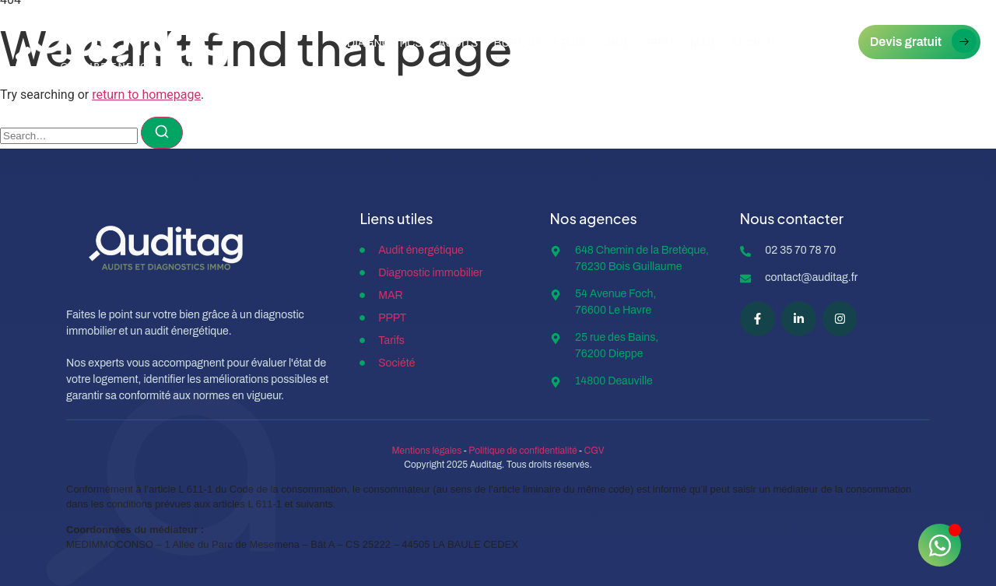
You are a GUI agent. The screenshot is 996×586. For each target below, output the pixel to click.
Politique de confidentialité (522, 450)
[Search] (162, 133)
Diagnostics (385, 43)
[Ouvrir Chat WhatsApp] (939, 545)
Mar (702, 43)
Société (755, 43)
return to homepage (146, 94)
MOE (618, 43)
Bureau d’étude (542, 43)
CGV (594, 450)
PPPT (661, 43)
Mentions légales (426, 450)
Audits (458, 43)
